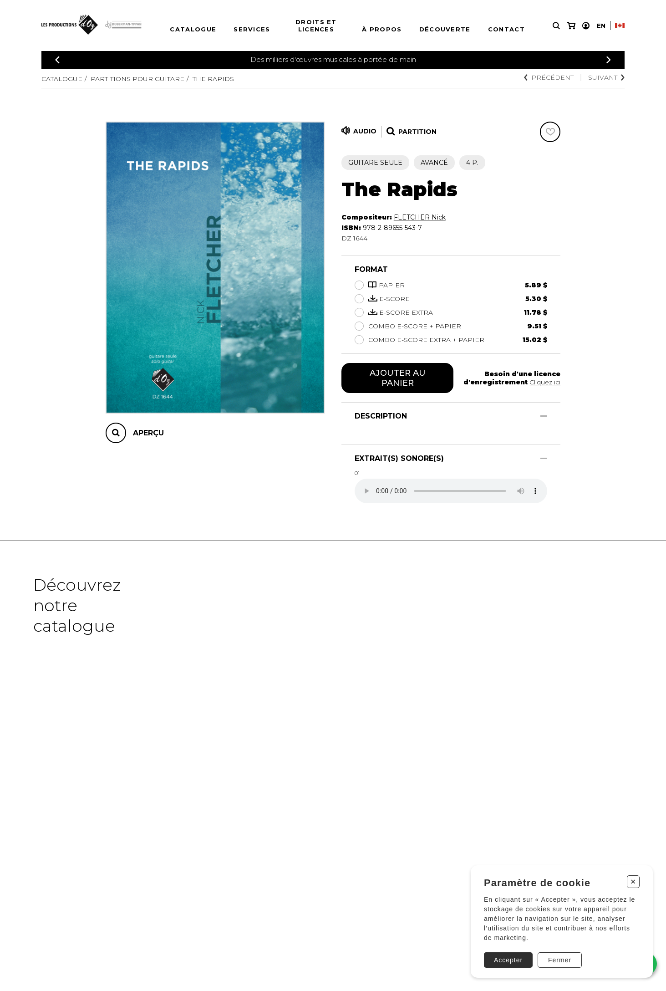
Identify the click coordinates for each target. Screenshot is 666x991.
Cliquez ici (544, 382)
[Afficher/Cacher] (543, 416)
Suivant (606, 77)
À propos (382, 29)
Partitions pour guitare (137, 79)
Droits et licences (316, 25)
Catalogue (193, 29)
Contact (506, 29)
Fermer (559, 960)
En (601, 25)
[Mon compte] (586, 25)
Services (252, 29)
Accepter (508, 960)
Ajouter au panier (398, 378)
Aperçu (148, 433)
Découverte (445, 29)
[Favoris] (550, 132)
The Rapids (213, 79)
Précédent (549, 77)
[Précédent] (57, 60)
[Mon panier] (571, 25)
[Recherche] (556, 25)
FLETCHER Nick (420, 217)
